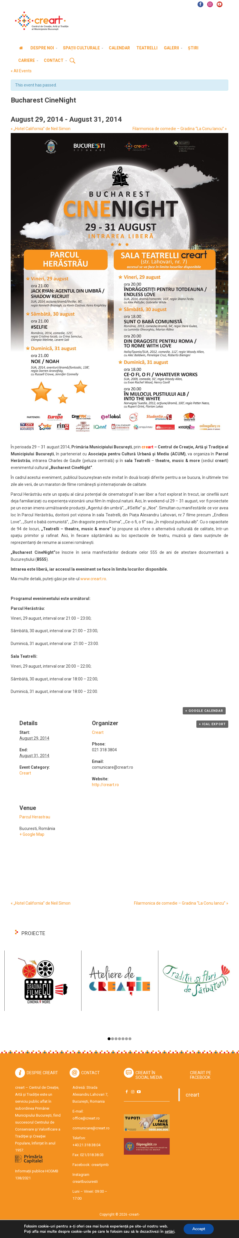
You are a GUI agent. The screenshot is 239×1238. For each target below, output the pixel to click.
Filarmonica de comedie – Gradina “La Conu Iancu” (180, 128)
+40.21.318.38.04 (86, 1145)
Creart (25, 773)
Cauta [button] (72, 61)
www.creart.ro (93, 578)
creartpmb (100, 1164)
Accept (198, 1229)
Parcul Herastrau (34, 817)
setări (169, 1231)
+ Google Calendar (204, 711)
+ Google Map (31, 834)
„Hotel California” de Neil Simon (40, 128)
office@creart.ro (86, 1118)
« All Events (21, 71)
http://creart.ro (105, 784)
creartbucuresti (85, 1181)
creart (192, 1095)
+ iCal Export (212, 724)
